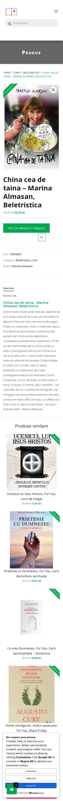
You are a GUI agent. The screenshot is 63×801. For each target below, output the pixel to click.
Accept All (31, 785)
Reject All (30, 778)
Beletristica (31, 72)
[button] (53, 90)
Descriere (8, 288)
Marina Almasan (22, 266)
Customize (30, 771)
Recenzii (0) (9, 295)
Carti (17, 72)
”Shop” (7, 72)
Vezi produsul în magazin (26, 228)
